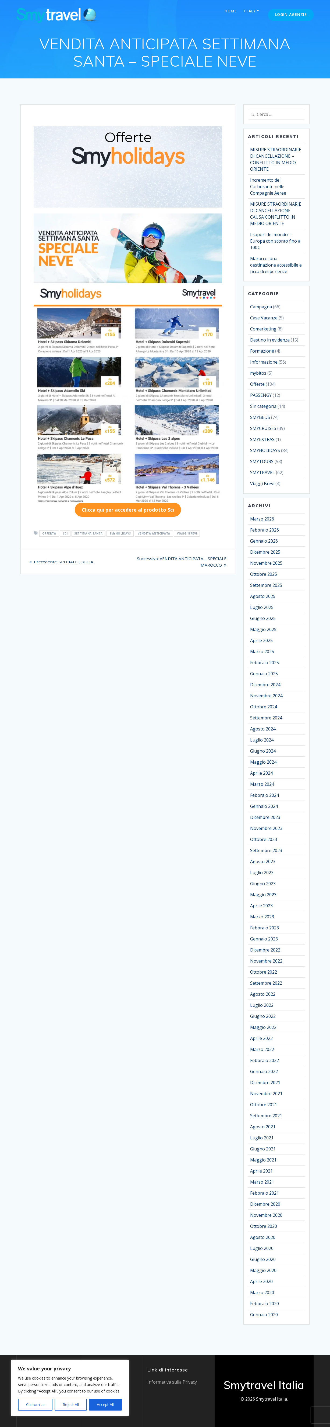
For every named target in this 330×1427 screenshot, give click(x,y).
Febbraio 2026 (264, 530)
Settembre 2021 (266, 1116)
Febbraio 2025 (264, 663)
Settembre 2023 (266, 850)
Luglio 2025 (262, 607)
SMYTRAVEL (262, 472)
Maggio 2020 (263, 1270)
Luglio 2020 (262, 1248)
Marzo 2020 (262, 1292)
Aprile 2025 (261, 640)
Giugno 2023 (263, 884)
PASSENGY (261, 395)
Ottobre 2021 (263, 1105)
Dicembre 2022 (265, 950)
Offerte (257, 384)
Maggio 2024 (263, 762)
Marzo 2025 (262, 651)
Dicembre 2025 (265, 552)
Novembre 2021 (266, 1094)
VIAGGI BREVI (187, 533)
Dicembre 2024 (265, 685)
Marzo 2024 (262, 784)
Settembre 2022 (266, 983)
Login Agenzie (291, 14)
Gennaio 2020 (264, 1315)
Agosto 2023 (262, 861)
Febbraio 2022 (264, 1060)
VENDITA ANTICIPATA (154, 533)
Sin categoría (263, 406)
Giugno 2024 (263, 751)
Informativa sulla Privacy (172, 1382)
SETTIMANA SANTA (88, 533)
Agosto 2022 (262, 994)
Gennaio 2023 (264, 939)
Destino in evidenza (270, 340)
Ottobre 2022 (263, 972)
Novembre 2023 (266, 828)
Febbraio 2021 (264, 1193)
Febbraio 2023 (264, 928)
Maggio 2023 (263, 895)
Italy (250, 10)
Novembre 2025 (266, 563)
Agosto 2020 (262, 1237)
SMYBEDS (260, 417)
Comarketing (263, 329)
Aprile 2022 (261, 1038)
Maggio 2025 (263, 629)
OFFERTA (49, 533)
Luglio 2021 (262, 1138)
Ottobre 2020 (263, 1226)
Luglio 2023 (262, 872)
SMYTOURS (262, 461)
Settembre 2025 (266, 585)
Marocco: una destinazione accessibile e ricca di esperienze (276, 265)
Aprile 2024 (261, 773)
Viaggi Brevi (262, 484)
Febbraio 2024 (264, 795)
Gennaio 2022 (264, 1071)
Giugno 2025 (263, 618)
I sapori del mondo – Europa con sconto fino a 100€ (275, 241)
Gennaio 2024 (264, 806)
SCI (65, 533)
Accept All (105, 1404)
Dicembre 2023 (265, 817)
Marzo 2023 (262, 917)
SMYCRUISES (263, 428)
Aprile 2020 (261, 1281)
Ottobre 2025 (263, 574)
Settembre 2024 (266, 718)
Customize (35, 1404)
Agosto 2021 (262, 1127)
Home (231, 10)
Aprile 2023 (261, 906)
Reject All (71, 1404)
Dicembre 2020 (265, 1204)
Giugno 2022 (263, 1016)
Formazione (262, 351)
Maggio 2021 (263, 1160)
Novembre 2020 (266, 1215)
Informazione (264, 362)
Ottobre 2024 (263, 707)
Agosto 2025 (262, 596)
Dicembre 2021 (265, 1082)
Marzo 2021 (262, 1182)
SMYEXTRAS (262, 439)
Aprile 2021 (261, 1171)
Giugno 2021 (263, 1149)
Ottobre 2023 (263, 839)
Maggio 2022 (263, 1027)
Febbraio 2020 (264, 1304)
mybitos (258, 373)
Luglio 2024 (262, 740)
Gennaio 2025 (264, 674)
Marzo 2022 (262, 1049)
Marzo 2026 (262, 519)
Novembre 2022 (266, 961)
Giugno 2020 (263, 1259)
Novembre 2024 (266, 696)
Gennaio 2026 (264, 541)
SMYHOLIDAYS (120, 533)
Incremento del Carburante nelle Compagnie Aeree (268, 186)
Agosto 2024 (262, 729)
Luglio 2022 (262, 1005)
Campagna (261, 307)
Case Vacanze (264, 318)
